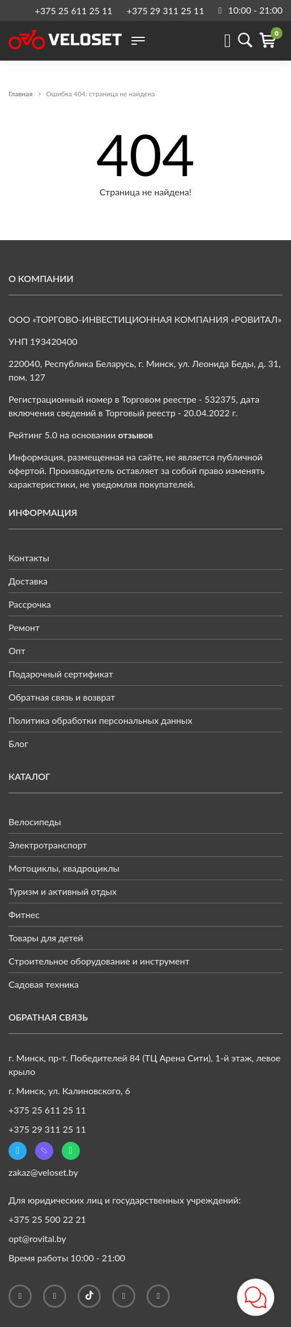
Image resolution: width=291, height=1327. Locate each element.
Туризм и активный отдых (62, 891)
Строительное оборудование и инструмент (99, 960)
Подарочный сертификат (60, 673)
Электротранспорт (47, 844)
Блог (18, 743)
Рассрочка (29, 604)
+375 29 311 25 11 (165, 10)
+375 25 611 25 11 (74, 10)
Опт (16, 650)
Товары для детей (45, 937)
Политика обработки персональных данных (100, 720)
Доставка (28, 580)
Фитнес (24, 914)
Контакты (28, 557)
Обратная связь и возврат (61, 697)
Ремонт (24, 627)
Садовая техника (43, 984)
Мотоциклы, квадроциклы (63, 868)
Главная (20, 93)
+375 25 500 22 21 (47, 1219)
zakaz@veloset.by (43, 1172)
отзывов (135, 434)
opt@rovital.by (37, 1238)
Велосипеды (34, 821)
